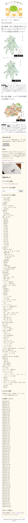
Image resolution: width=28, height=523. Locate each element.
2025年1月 (4, 424)
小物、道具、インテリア (8, 351)
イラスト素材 (12, 122)
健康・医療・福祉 (6, 322)
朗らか (20, 90)
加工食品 (6, 273)
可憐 (19, 131)
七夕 (5, 332)
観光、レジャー (7, 215)
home (2, 20)
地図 (5, 377)
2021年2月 (4, 500)
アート (9, 86)
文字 (5, 379)
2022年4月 (4, 477)
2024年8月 (4, 432)
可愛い (6, 90)
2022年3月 (4, 479)
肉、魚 (5, 280)
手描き (8, 85)
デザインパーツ (6, 371)
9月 (4, 241)
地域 (3, 286)
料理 (5, 275)
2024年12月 (5, 425)
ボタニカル (16, 131)
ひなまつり (6, 334)
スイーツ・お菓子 (8, 283)
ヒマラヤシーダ (19, 86)
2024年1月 (4, 443)
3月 (4, 231)
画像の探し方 (17, 20)
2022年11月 (5, 466)
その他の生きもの (8, 269)
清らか (12, 90)
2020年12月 (5, 503)
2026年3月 (4, 403)
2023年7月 (4, 453)
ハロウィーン (7, 343)
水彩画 (10, 132)
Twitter (9, 160)
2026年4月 (4, 401)
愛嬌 (8, 90)
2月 (4, 230)
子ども (10, 91)
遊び (5, 212)
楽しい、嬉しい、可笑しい (10, 312)
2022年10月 (5, 467)
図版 (5, 202)
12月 (3, 86)
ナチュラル (23, 126)
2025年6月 (4, 417)
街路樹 (18, 127)
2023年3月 (4, 459)
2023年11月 (5, 446)
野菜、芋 (6, 278)
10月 (5, 243)
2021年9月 (4, 488)
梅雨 (5, 222)
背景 (5, 385)
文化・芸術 (6, 327)
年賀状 (5, 209)
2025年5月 (4, 419)
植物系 (17, 85)
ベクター (10, 20)
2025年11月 (5, 409)
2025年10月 (5, 411)
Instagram (4, 160)
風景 (3, 210)
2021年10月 (5, 487)
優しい (8, 87)
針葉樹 (15, 91)
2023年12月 (5, 445)
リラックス (14, 86)
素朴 (24, 128)
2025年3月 (4, 422)
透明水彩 (18, 132)
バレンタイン (7, 340)
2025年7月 (4, 416)
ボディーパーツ (6, 301)
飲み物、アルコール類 (9, 285)
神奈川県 (6, 290)
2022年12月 (5, 464)
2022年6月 (4, 474)
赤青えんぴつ (5, 366)
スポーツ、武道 (7, 329)
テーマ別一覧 (6, 184)
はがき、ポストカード (9, 207)
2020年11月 (5, 505)
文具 (5, 355)
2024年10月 (5, 429)
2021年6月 (4, 493)
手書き (7, 88)
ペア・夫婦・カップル (9, 299)
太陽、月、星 (7, 249)
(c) (6, 122)
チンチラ (4, 270)
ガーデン (16, 87)
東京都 (5, 288)
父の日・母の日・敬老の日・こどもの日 (13, 348)
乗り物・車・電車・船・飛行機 (9, 356)
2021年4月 (4, 497)
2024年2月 (4, 441)
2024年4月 (4, 438)
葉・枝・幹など (8, 256)
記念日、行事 (5, 330)
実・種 (10, 85)
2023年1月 (4, 463)
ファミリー (6, 296)
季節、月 (21, 85)
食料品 (4, 272)
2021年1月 (4, 501)
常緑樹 (7, 91)
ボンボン (13, 132)
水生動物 (6, 265)
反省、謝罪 (6, 317)
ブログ (12, 160)
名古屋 (5, 291)
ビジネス (4, 324)
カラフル (11, 126)
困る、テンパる (7, 308)
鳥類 (5, 262)
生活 (3, 325)
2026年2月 (4, 404)
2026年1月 (4, 406)
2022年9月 (4, 469)
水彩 (6, 20)
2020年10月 (5, 506)
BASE (16, 162)
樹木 (10, 90)
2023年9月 (4, 450)
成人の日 (6, 337)
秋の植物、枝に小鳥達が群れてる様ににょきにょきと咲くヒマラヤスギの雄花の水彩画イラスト (14, 29)
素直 (4, 88)
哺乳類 (5, 261)
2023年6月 (4, 454)
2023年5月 (4, 456)
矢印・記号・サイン (8, 381)
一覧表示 (18, 513)
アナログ (23, 91)
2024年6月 (4, 435)
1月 (4, 228)
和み (3, 87)
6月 (4, 236)
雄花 (22, 87)
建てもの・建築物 (6, 350)
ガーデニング (19, 91)
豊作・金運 (6, 364)
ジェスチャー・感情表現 (8, 306)
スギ (13, 91)
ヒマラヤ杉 (11, 88)
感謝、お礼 (6, 309)
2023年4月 (4, 458)
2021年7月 (4, 492)
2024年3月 (4, 440)
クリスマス (6, 345)
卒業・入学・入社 (8, 342)
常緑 (16, 127)
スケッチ (17, 129)
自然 (24, 85)
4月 (4, 233)
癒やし (10, 87)
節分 (5, 338)
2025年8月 (4, 414)
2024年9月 (4, 430)
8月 (4, 239)
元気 (5, 311)
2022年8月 (4, 471)
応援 (5, 316)
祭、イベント (7, 346)
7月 (4, 238)
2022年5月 (4, 476)
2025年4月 (4, 420)
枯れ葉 (4, 128)
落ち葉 (16, 128)
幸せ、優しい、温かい (9, 314)
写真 (3, 204)
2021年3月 (4, 498)
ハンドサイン (7, 321)
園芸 (5, 87)
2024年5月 (4, 437)
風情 (19, 88)
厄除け (5, 361)
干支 (5, 359)
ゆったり (23, 131)
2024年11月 (5, 427)
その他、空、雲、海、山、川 (10, 251)
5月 (4, 235)
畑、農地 (6, 214)
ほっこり (14, 88)
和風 (15, 90)
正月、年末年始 (7, 335)
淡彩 (12, 129)
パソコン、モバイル (8, 353)
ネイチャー (6, 132)
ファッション (5, 304)
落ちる (2, 132)
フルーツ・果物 (7, 282)
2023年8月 (4, 451)
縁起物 (4, 358)
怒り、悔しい (7, 319)
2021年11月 (5, 485)
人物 (3, 293)
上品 (13, 87)
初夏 (5, 220)
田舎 (21, 88)
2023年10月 (5, 448)
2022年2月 (4, 480)
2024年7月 (4, 433)
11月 (19, 87)
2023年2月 (4, 461)
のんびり (11, 131)
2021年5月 (4, 495)
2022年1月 (4, 482)
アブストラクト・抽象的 (8, 369)
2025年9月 (4, 412)
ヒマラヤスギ (22, 127)
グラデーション (7, 372)
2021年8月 (4, 490)
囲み (5, 387)
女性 (5, 295)
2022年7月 (4, 472)
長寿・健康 (6, 363)
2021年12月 (5, 484)
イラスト (14, 85)
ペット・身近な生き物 (9, 267)
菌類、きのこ (8, 254)
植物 (22, 128)
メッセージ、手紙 (6, 205)
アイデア (4, 368)
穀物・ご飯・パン (8, 277)
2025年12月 (5, 407)
